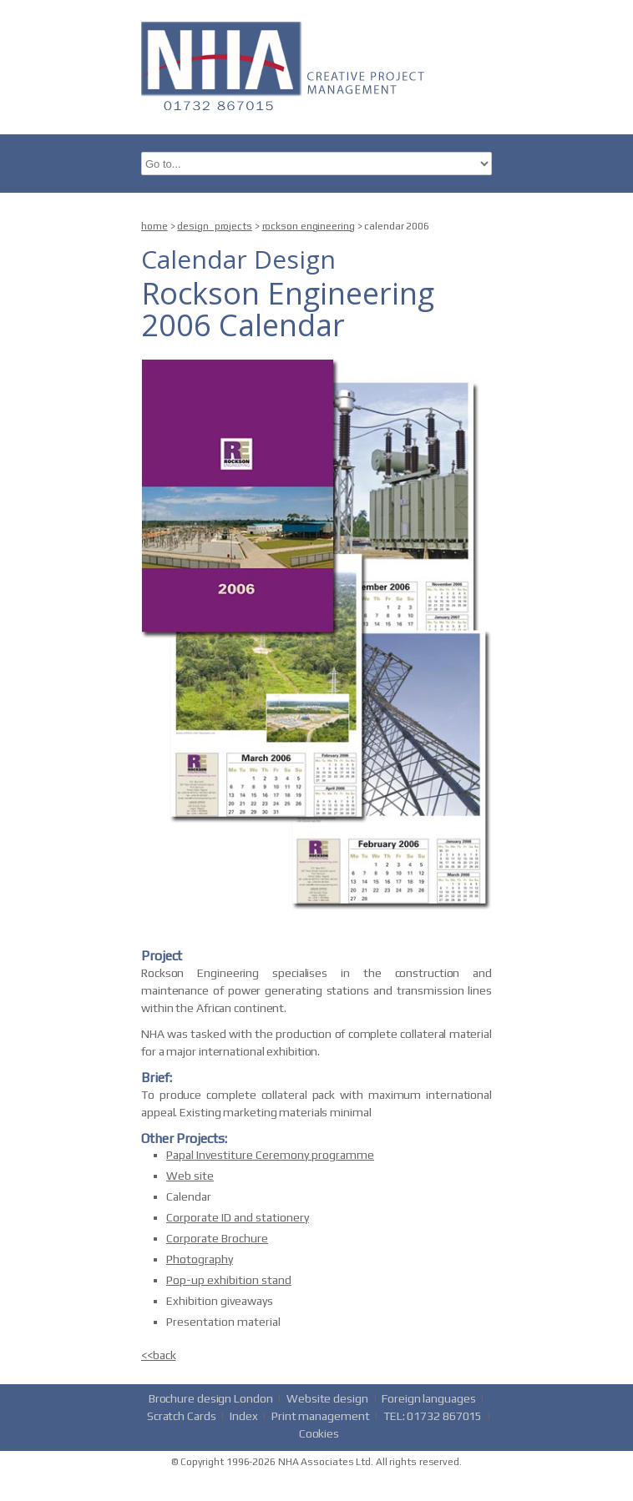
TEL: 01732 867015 (432, 1416)
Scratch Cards (181, 1416)
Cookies (319, 1433)
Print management (320, 1416)
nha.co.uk (287, 64)
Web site (190, 1175)
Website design (327, 1398)
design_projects (214, 226)
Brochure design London (211, 1398)
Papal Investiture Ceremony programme (270, 1154)
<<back (158, 1355)
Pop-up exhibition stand (228, 1280)
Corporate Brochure (217, 1238)
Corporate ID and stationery (237, 1217)
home (154, 226)
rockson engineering (308, 226)
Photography (199, 1259)
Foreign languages (428, 1398)
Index (244, 1416)
